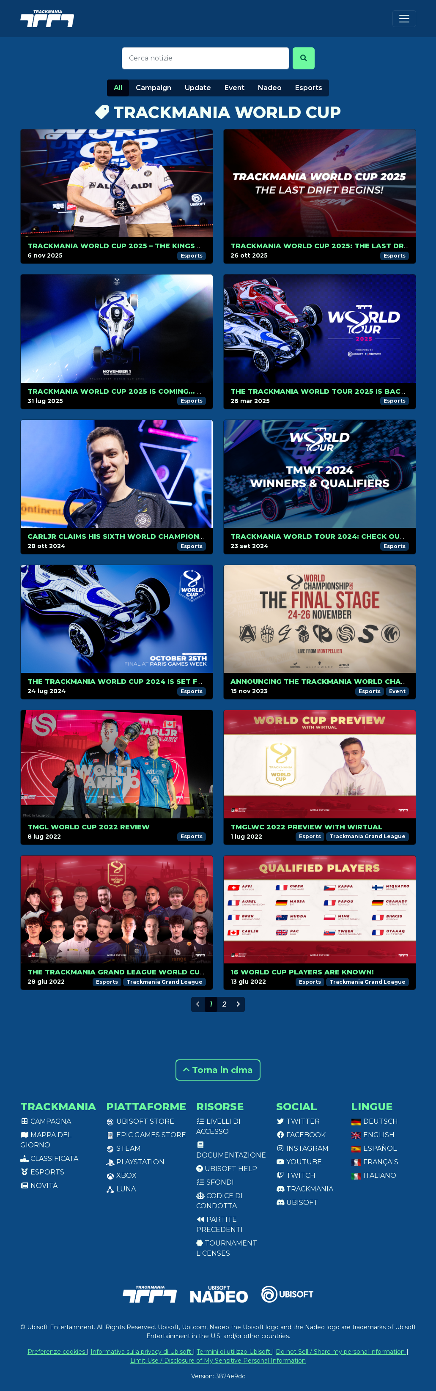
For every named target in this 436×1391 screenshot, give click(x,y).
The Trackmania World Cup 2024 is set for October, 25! (145, 682)
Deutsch (374, 1121)
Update (198, 88)
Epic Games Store (146, 1135)
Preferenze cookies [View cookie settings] (57, 1351)
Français (374, 1162)
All (118, 88)
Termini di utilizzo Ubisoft (234, 1351)
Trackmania (304, 1189)
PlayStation (135, 1162)
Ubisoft (297, 1203)
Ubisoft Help (226, 1169)
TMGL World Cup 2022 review (88, 827)
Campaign (153, 88)
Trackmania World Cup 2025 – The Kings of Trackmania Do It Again (168, 246)
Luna (121, 1189)
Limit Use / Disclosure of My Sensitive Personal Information (218, 1360)
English (373, 1135)
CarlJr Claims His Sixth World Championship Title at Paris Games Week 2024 (189, 536)
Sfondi (215, 1182)
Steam (123, 1148)
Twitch (295, 1176)
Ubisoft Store (140, 1121)
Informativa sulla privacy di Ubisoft (141, 1351)
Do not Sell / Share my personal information (341, 1351)
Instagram (302, 1148)
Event (234, 88)
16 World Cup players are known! (302, 972)
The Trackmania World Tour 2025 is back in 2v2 (331, 391)
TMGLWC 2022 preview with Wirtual (306, 827)
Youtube (299, 1162)
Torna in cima (218, 1070)
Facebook (301, 1135)
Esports (308, 88)
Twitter (298, 1121)
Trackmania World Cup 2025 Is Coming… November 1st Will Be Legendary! (182, 391)
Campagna (45, 1121)
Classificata (49, 1159)
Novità (39, 1186)
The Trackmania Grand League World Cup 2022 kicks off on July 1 (166, 972)
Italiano (373, 1176)
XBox (121, 1176)
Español (374, 1148)
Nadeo (270, 88)
